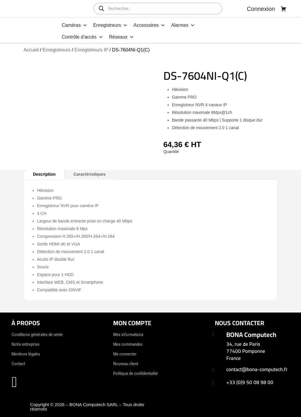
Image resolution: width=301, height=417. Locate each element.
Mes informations (128, 334)
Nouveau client (125, 363)
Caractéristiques (89, 174)
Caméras (74, 25)
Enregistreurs (110, 25)
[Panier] (284, 9)
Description (44, 174)
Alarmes (183, 25)
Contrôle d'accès (82, 37)
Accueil (31, 49)
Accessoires (149, 25)
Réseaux (121, 37)
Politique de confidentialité (135, 373)
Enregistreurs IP (91, 49)
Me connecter (125, 354)
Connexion (261, 9)
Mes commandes (128, 344)
